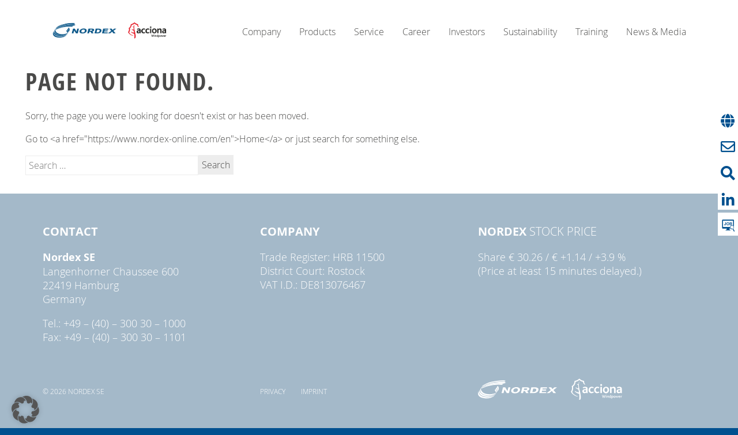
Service (369, 31)
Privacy (272, 391)
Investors (467, 31)
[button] (25, 409)
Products (317, 31)
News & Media (656, 31)
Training (591, 31)
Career (416, 31)
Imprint (314, 391)
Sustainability (530, 31)
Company (261, 31)
